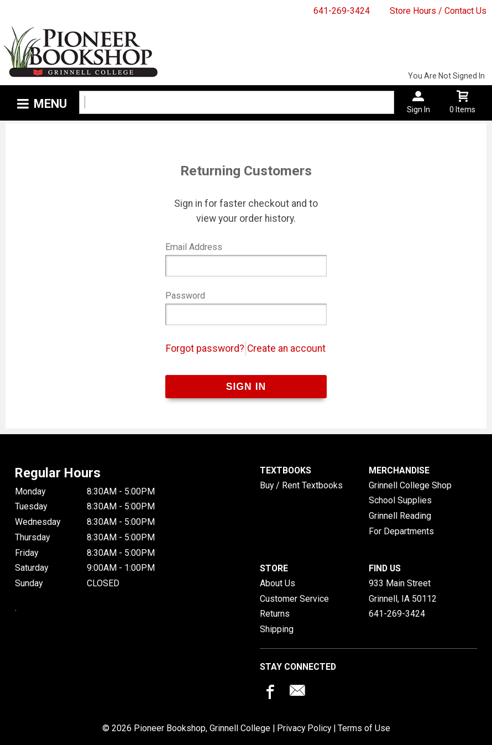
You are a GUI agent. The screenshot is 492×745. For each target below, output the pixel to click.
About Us (277, 583)
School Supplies (400, 500)
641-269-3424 (341, 11)
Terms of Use (364, 728)
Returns (275, 613)
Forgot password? (205, 348)
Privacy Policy (304, 728)
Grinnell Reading (400, 515)
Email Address (193, 247)
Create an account (286, 348)
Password (185, 295)
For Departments (401, 531)
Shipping (277, 629)
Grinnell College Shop (410, 485)
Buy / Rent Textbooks (301, 485)
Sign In (418, 109)
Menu (50, 104)
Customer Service (294, 598)
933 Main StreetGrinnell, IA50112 (403, 591)
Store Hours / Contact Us (438, 11)
